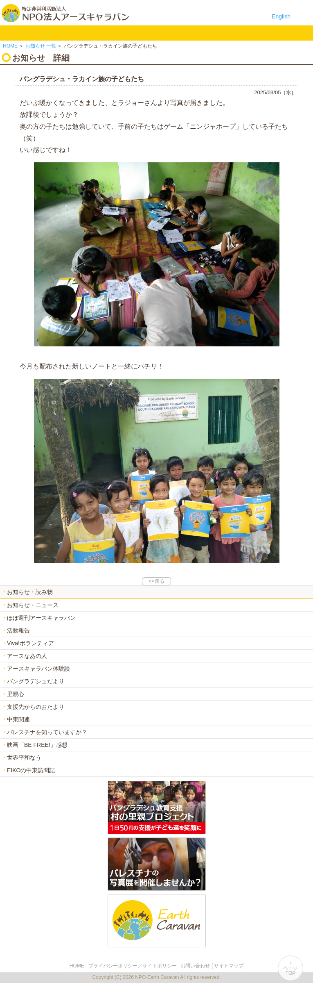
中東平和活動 (135, 32)
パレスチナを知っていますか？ (47, 732)
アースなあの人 (27, 656)
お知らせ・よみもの (161, 32)
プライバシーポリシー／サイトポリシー (132, 966)
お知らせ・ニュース (33, 605)
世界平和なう (24, 757)
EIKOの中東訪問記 (31, 770)
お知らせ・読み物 (30, 592)
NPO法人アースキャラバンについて (45, 32)
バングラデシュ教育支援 (84, 32)
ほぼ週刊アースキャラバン (41, 618)
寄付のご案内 (187, 32)
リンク (238, 32)
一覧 (40, 46)
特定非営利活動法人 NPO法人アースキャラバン (65, 13)
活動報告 (18, 630)
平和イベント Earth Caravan (109, 32)
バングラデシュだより (35, 681)
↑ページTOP (290, 968)
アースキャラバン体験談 (38, 668)
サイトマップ (228, 966)
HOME (10, 32)
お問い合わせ (212, 32)
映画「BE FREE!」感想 (37, 745)
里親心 (15, 694)
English (281, 16)
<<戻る (156, 581)
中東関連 (18, 719)
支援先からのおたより (35, 707)
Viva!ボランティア (30, 643)
